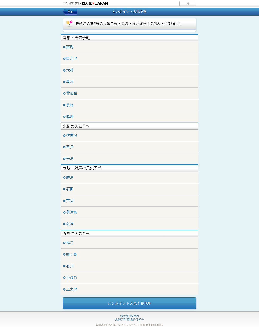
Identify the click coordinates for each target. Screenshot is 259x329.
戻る (70, 11)
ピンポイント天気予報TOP (130, 303)
